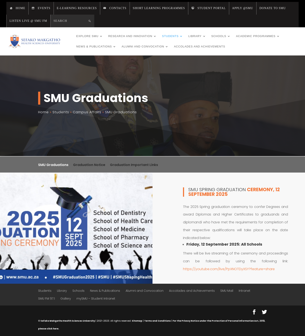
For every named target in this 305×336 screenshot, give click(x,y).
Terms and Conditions (157, 320)
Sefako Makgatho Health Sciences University (67, 320)
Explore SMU (87, 36)
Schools (218, 36)
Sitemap (137, 320)
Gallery (65, 298)
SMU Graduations (53, 165)
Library (194, 36)
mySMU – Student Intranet (95, 298)
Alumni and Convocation (143, 46)
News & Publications (94, 46)
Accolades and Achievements (199, 46)
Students (170, 36)
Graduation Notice (89, 165)
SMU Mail (226, 291)
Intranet (244, 291)
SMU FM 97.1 (46, 298)
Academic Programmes (256, 36)
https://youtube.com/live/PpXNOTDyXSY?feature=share (229, 269)
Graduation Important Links (134, 165)
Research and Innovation (130, 36)
